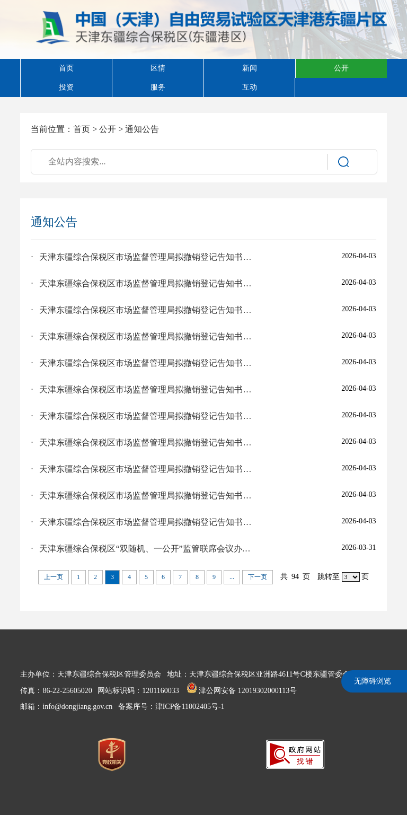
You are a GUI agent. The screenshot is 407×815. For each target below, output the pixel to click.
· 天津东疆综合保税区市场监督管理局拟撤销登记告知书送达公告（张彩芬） (143, 442)
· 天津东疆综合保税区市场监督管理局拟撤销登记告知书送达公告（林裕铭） (143, 495)
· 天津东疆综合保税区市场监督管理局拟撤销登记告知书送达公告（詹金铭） (143, 309)
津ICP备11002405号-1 (190, 707)
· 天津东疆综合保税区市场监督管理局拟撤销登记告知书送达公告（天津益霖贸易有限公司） (143, 469)
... (231, 577)
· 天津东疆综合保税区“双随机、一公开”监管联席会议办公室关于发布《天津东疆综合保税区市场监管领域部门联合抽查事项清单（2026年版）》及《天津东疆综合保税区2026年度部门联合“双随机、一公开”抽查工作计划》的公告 (143, 548)
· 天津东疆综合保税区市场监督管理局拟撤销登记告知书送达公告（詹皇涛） (143, 362)
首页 (81, 129)
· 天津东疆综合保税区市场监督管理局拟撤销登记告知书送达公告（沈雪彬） (143, 256)
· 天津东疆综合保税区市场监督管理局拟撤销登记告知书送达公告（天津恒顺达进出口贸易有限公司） (143, 283)
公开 (107, 129)
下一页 (257, 577)
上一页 (53, 577)
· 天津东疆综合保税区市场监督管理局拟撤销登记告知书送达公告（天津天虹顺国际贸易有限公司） (143, 389)
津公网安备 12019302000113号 (242, 691)
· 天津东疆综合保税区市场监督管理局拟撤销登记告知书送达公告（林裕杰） (143, 522)
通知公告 (142, 129)
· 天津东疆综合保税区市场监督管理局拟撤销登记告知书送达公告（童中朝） (143, 415)
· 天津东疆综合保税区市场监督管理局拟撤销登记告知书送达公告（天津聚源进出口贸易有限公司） (143, 336)
